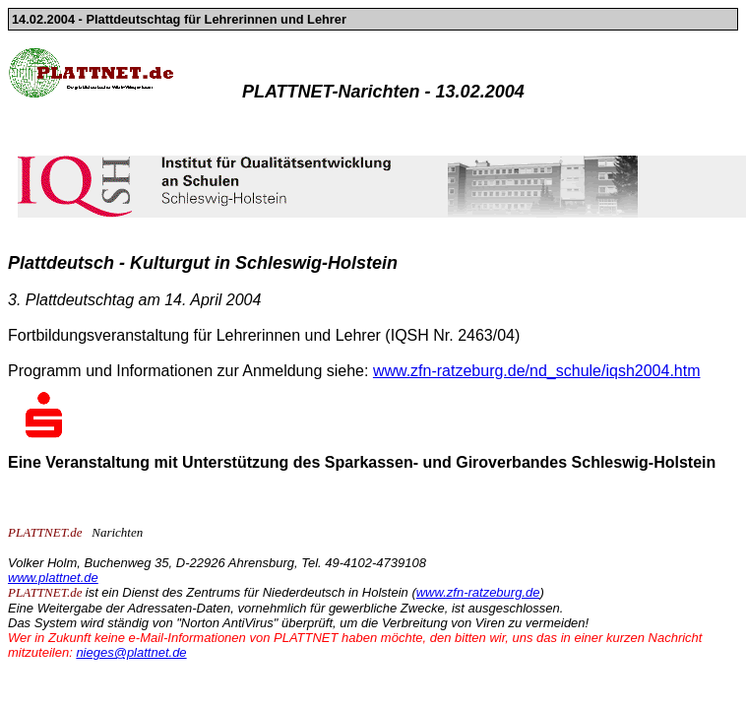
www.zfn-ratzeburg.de (478, 592)
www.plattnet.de (53, 577)
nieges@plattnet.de (131, 652)
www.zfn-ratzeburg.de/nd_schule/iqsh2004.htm (537, 370)
